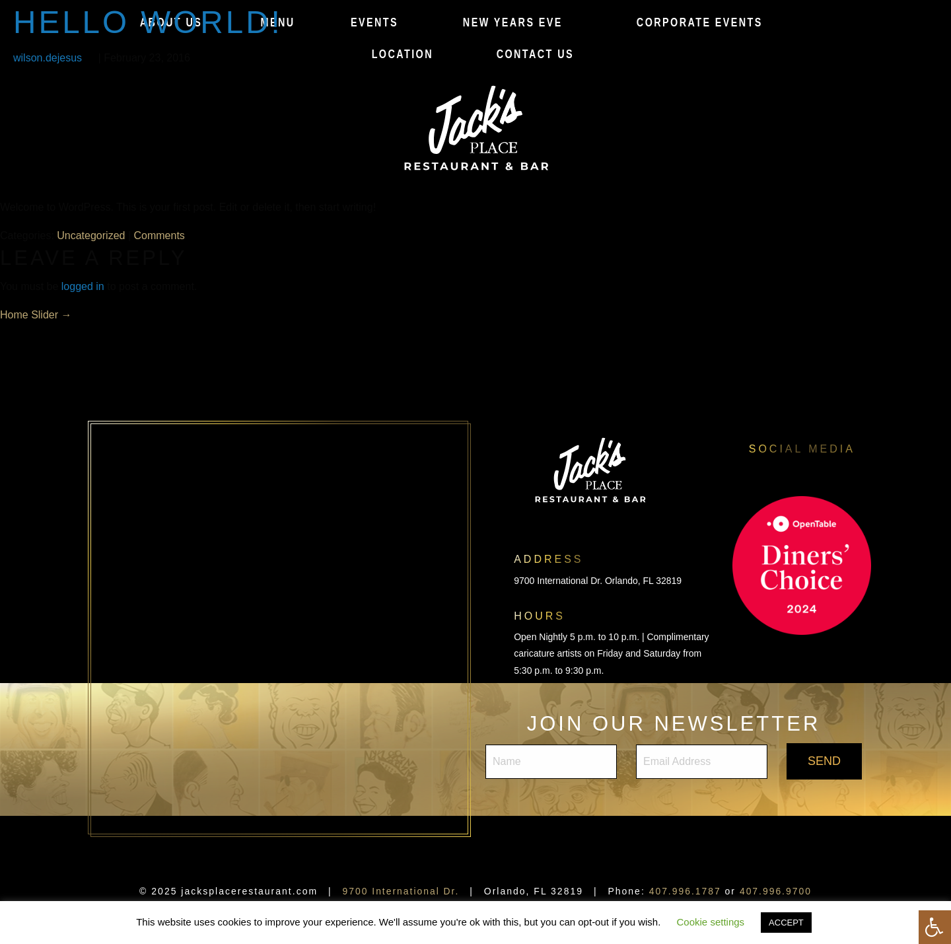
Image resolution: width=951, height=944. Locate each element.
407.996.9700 (776, 891)
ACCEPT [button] (786, 922)
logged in (82, 286)
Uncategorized (91, 235)
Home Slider (35, 314)
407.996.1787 (685, 891)
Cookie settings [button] (711, 921)
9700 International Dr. (400, 891)
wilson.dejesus (47, 57)
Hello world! (149, 22)
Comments (159, 235)
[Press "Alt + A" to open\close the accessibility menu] (935, 927)
